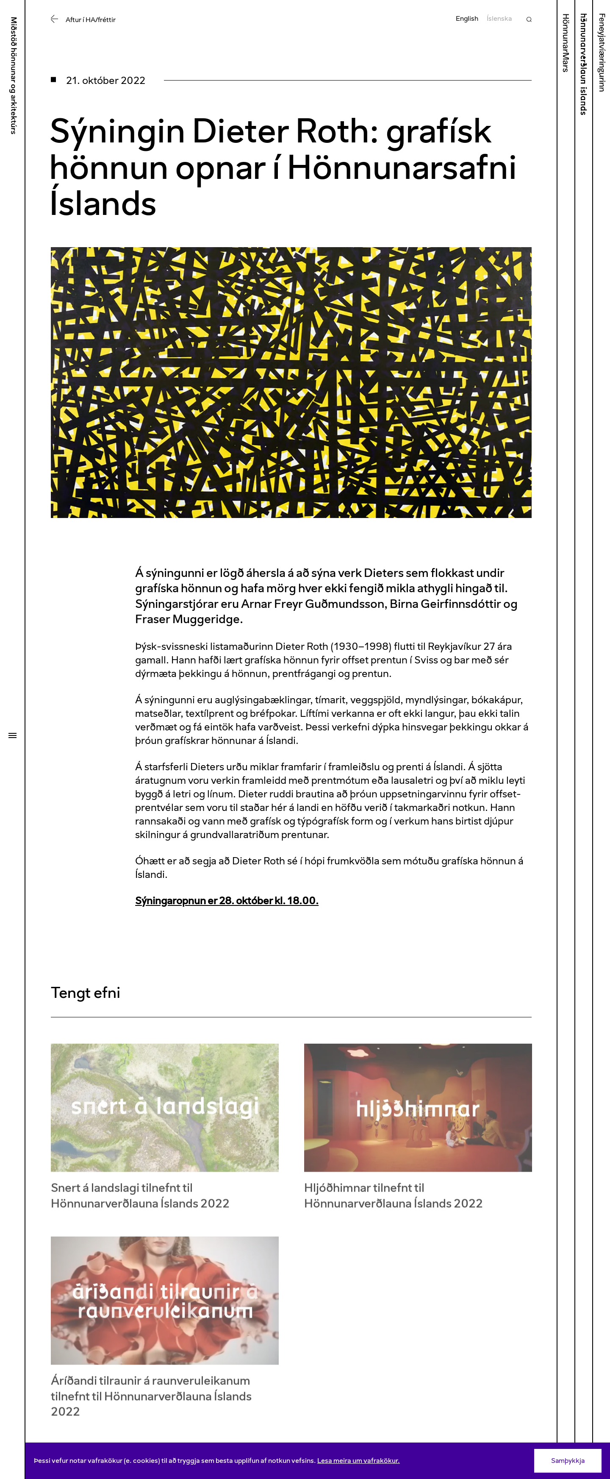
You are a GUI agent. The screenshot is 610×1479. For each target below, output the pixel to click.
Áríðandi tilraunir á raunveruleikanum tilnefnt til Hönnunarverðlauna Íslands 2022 (151, 1401)
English (467, 18)
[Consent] (317, 1461)
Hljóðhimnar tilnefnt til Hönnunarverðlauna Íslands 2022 (393, 1200)
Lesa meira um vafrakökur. (358, 1461)
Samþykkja (568, 1461)
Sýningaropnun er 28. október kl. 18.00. (227, 900)
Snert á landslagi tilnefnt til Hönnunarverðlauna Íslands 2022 (140, 1200)
